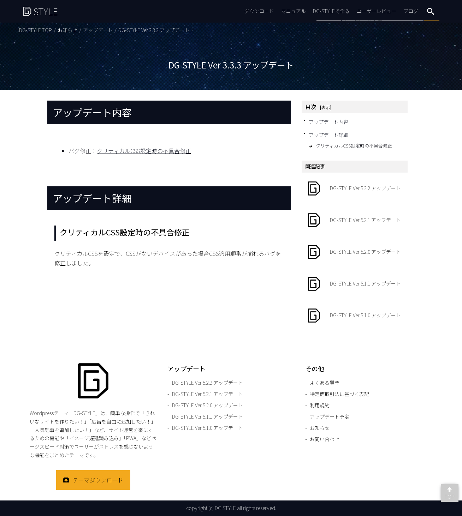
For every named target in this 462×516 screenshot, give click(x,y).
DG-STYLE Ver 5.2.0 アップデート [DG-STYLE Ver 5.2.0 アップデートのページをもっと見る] (207, 405)
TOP (450, 496)
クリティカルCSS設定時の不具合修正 (144, 150)
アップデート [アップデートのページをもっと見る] (98, 30)
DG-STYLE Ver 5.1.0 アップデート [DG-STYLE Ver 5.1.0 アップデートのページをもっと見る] (207, 427)
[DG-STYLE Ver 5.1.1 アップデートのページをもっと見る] (355, 283)
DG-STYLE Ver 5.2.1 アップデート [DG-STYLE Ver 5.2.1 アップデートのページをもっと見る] (207, 393)
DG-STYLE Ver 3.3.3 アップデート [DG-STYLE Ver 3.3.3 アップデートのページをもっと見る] (153, 30)
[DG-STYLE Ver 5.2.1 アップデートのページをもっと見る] (355, 220)
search (430, 11)
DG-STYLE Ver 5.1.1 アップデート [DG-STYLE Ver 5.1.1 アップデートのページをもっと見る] (207, 416)
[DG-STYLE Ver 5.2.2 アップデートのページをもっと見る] (355, 188)
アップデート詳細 (328, 135)
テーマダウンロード (97, 480)
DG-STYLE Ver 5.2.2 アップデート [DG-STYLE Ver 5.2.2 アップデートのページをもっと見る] (207, 382)
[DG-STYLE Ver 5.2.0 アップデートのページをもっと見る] (355, 252)
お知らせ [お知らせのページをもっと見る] (67, 30)
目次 (310, 106)
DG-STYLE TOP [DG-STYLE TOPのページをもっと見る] (35, 30)
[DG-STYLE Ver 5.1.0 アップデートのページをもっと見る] (355, 315)
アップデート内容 (328, 122)
